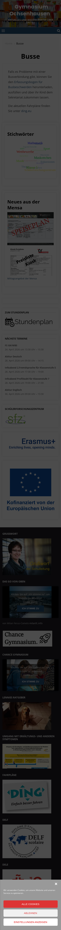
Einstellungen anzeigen (30, 922)
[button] (56, 884)
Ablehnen (30, 913)
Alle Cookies (30, 904)
